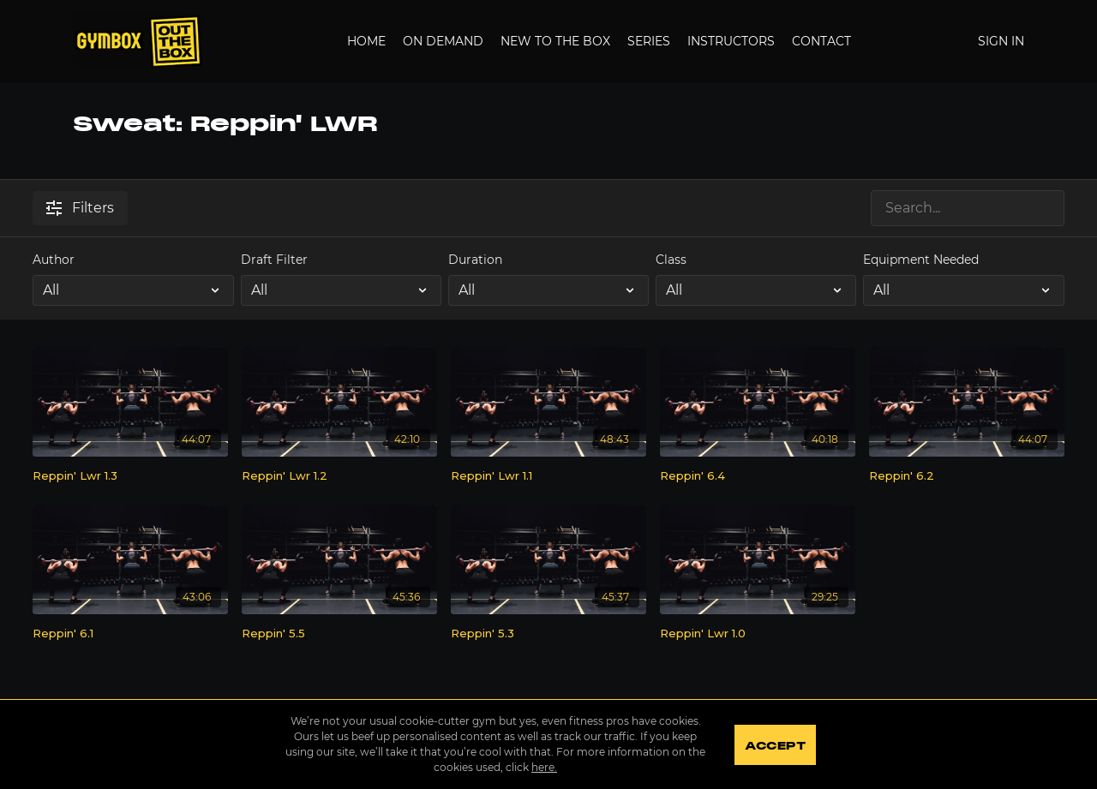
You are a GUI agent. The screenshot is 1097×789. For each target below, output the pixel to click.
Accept (775, 746)
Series (648, 41)
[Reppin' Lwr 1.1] (548, 476)
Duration (475, 259)
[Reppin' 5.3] (548, 634)
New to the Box (555, 41)
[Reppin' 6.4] (757, 476)
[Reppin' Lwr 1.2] (339, 476)
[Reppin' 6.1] (130, 634)
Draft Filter (274, 259)
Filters (80, 208)
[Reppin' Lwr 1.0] (757, 634)
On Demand (443, 41)
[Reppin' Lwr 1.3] (130, 476)
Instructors (731, 41)
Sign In (1001, 41)
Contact (821, 41)
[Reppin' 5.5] (339, 634)
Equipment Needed (921, 259)
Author (54, 259)
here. (543, 767)
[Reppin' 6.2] (966, 476)
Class (671, 259)
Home (366, 41)
